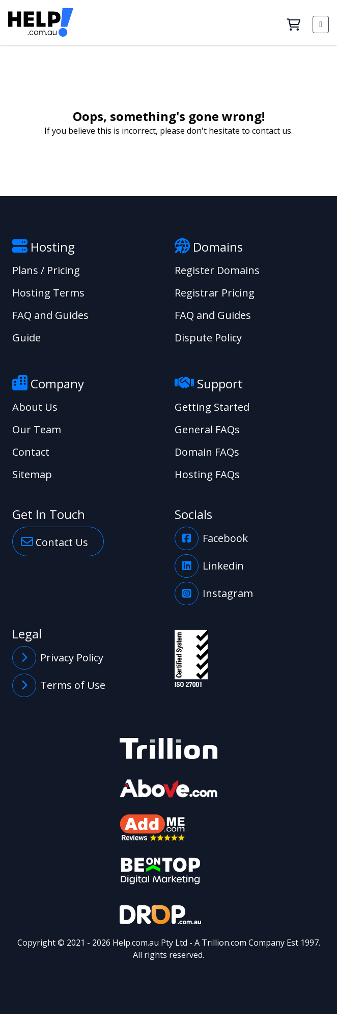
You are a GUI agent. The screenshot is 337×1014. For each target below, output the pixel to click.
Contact (30, 452)
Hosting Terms (48, 293)
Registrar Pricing (215, 293)
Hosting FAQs (207, 474)
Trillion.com (224, 942)
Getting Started (212, 407)
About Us (35, 407)
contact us (271, 130)
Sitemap (32, 474)
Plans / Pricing (46, 270)
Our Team (36, 429)
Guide (26, 337)
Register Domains (217, 270)
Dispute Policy (208, 337)
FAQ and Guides (50, 315)
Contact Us (54, 541)
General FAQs (207, 429)
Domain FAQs (207, 452)
